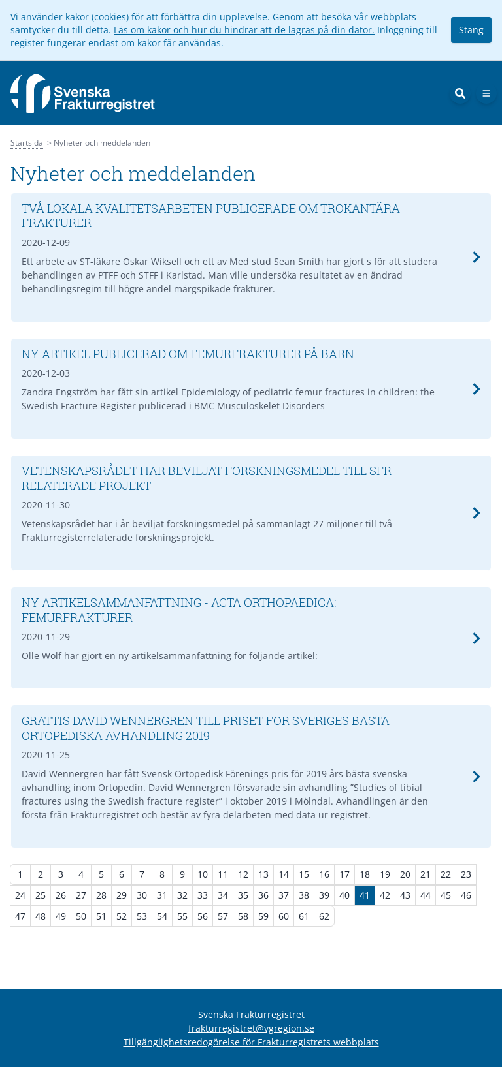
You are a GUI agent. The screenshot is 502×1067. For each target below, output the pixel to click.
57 (223, 916)
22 (446, 874)
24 (20, 895)
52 (121, 916)
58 (243, 916)
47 (20, 916)
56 (202, 916)
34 (223, 895)
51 (101, 916)
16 (324, 874)
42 (385, 895)
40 (344, 895)
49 (61, 916)
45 (446, 895)
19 (385, 874)
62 (324, 916)
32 (182, 895)
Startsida (26, 142)
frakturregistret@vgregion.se (251, 1028)
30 (142, 895)
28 (101, 895)
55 (182, 916)
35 (243, 895)
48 (40, 916)
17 (344, 874)
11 (223, 874)
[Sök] (460, 93)
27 (81, 895)
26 (61, 895)
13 (263, 874)
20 (405, 874)
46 (466, 895)
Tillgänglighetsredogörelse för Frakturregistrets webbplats (251, 1042)
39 (324, 895)
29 (121, 895)
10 (202, 874)
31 (162, 895)
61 (304, 916)
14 (283, 874)
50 (81, 916)
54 (162, 916)
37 (283, 895)
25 (40, 895)
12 (243, 874)
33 (202, 895)
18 (365, 874)
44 (425, 895)
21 (425, 874)
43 (405, 895)
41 (365, 895)
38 (304, 895)
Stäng (471, 29)
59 (263, 916)
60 (283, 916)
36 (263, 895)
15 (304, 874)
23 (466, 874)
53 (142, 916)
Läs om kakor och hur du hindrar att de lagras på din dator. (244, 29)
